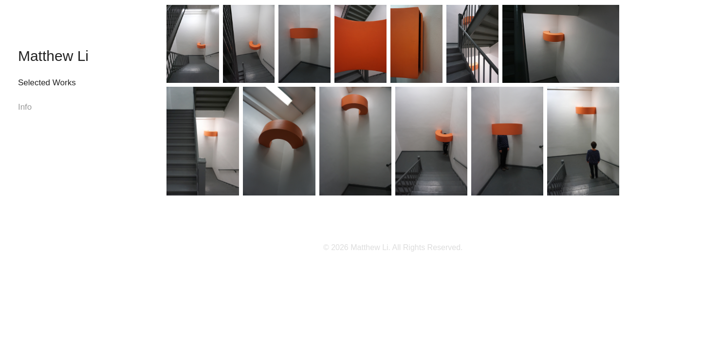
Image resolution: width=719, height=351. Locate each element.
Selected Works (47, 82)
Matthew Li (53, 56)
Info (25, 107)
